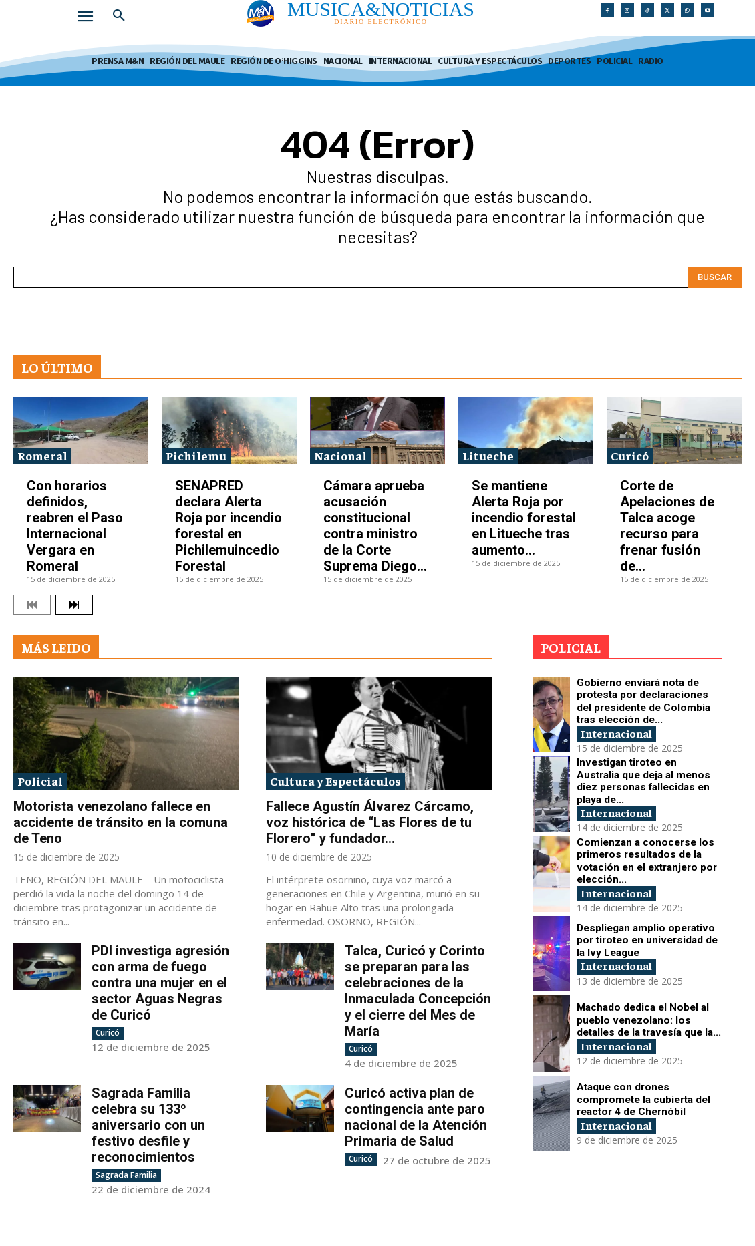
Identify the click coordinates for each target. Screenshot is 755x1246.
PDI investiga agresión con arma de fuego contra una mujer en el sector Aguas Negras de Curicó (160, 983)
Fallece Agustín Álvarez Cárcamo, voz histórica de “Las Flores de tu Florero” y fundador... (370, 822)
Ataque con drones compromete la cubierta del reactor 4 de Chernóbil (644, 1099)
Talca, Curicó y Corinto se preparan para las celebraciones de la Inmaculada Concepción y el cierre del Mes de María (418, 991)
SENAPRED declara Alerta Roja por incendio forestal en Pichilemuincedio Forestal (228, 526)
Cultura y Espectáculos (335, 780)
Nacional (340, 455)
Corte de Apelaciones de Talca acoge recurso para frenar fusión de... (667, 526)
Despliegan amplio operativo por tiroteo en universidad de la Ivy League (639, 939)
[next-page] (74, 605)
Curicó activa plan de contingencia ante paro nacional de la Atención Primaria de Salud (416, 1117)
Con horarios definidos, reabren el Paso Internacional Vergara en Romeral (75, 526)
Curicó (630, 455)
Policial (40, 780)
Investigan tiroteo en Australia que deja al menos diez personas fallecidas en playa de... (643, 780)
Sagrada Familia (126, 1175)
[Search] (715, 277)
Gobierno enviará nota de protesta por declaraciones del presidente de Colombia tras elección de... (647, 700)
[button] (119, 16)
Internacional (622, 722)
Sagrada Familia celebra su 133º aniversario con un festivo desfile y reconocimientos (148, 1125)
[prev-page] (32, 605)
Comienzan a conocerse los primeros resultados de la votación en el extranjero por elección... (644, 860)
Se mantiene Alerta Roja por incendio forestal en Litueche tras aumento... (524, 518)
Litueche (488, 455)
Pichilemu (196, 455)
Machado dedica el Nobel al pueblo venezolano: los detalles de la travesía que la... (643, 1019)
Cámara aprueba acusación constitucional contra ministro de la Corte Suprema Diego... (375, 526)
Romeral (42, 455)
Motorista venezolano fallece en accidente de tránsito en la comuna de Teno (120, 822)
